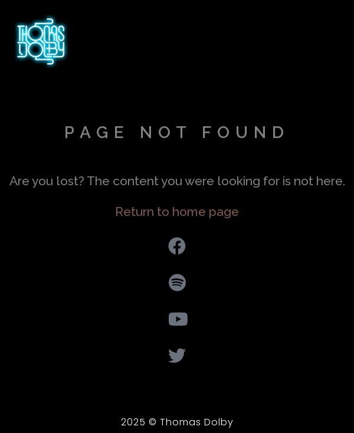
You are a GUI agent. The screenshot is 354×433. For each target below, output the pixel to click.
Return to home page (177, 211)
